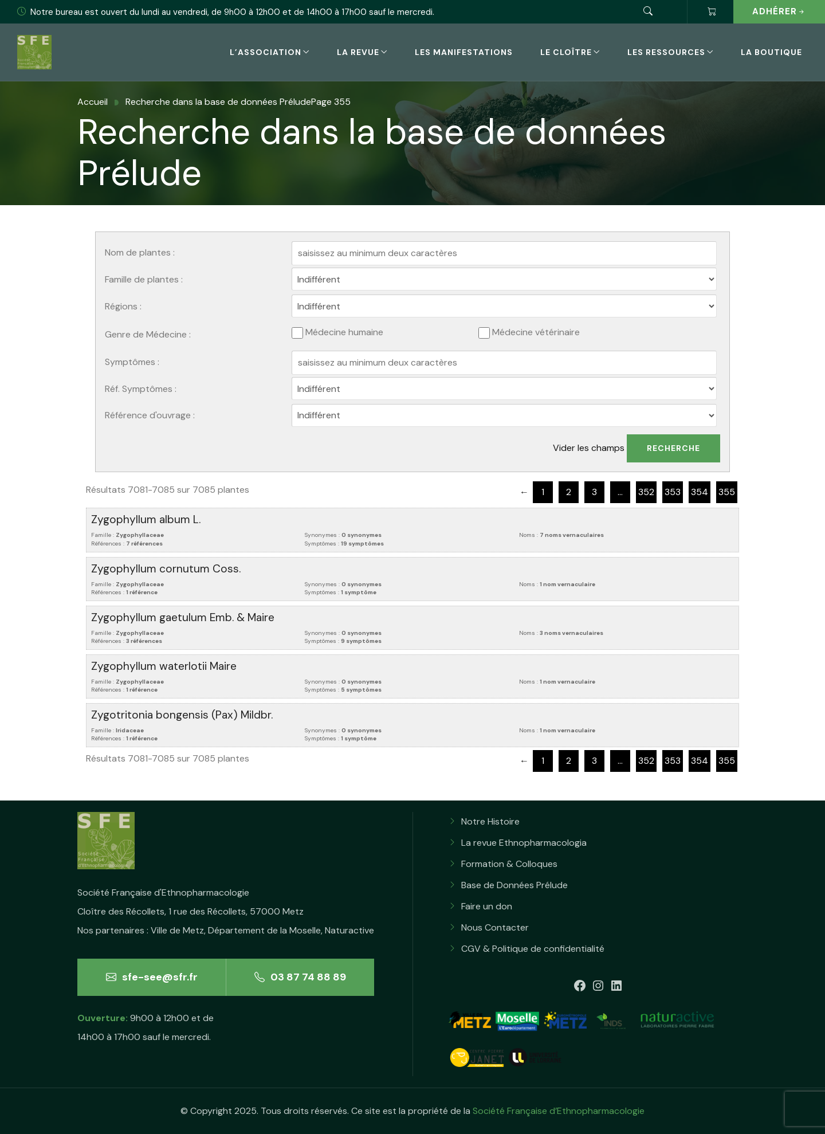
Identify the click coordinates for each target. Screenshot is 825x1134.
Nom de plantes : (140, 252)
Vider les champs (588, 448)
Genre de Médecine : (148, 334)
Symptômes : (132, 362)
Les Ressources (666, 52)
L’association (265, 52)
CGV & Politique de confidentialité (532, 949)
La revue (358, 52)
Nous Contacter (495, 927)
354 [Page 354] (699, 492)
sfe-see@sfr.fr (152, 977)
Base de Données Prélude (514, 885)
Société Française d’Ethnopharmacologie (559, 1111)
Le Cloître (566, 52)
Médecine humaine (337, 332)
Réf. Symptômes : (140, 389)
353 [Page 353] (673, 492)
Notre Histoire (490, 821)
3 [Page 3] (594, 492)
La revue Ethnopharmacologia (524, 843)
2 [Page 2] (568, 492)
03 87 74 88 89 (300, 977)
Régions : (123, 306)
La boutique (771, 52)
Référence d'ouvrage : (150, 415)
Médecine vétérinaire (529, 332)
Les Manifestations (464, 52)
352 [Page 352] (646, 492)
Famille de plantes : (144, 279)
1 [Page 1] (542, 492)
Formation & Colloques (509, 864)
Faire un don (486, 906)
